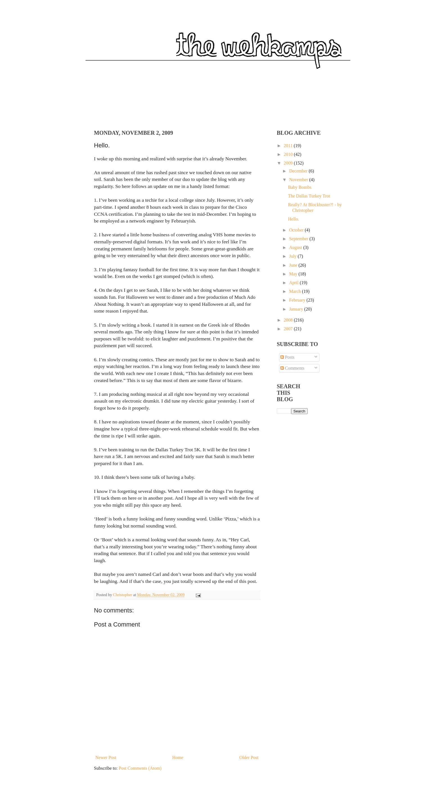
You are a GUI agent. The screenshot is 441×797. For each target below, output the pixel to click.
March (295, 291)
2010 (289, 154)
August (296, 247)
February (298, 300)
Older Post (248, 757)
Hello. (293, 219)
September (299, 238)
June (293, 265)
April (294, 282)
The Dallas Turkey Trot (309, 196)
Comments (292, 368)
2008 (289, 320)
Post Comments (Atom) (140, 768)
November (299, 179)
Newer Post (105, 757)
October (297, 230)
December (299, 171)
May (293, 273)
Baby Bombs (299, 187)
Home (177, 757)
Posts (287, 357)
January (296, 309)
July (293, 256)
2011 (289, 145)
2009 (289, 163)
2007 (289, 328)
